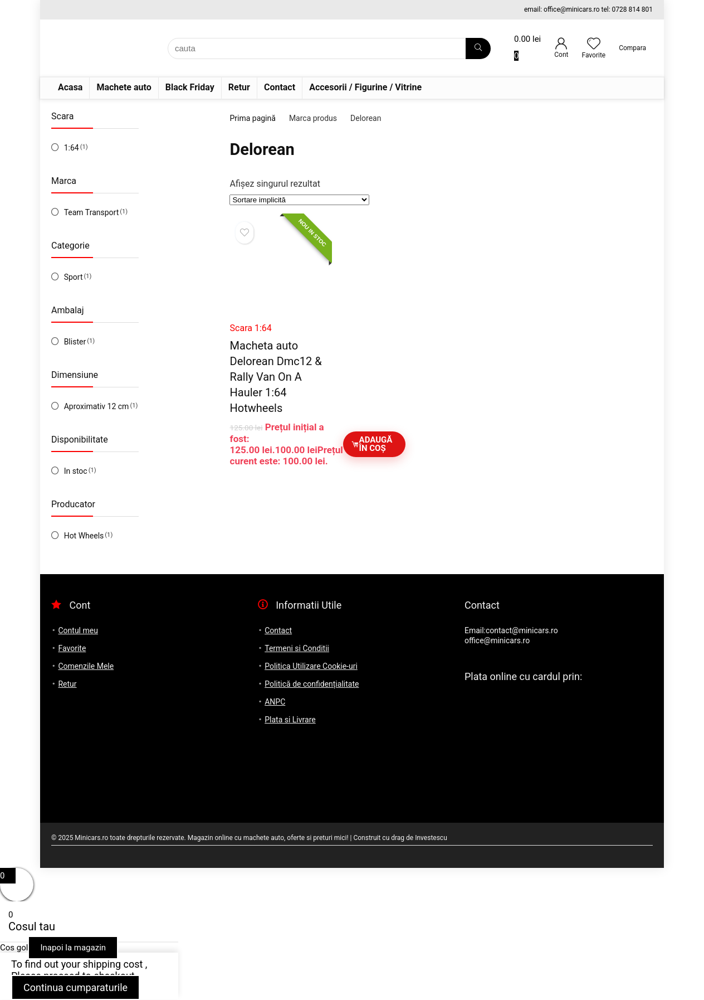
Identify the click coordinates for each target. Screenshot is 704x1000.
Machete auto (123, 87)
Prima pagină (252, 118)
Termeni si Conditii (297, 648)
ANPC (275, 701)
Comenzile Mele (86, 666)
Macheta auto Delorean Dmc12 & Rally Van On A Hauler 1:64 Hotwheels (276, 377)
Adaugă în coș (372, 444)
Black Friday (189, 87)
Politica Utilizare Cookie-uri (311, 666)
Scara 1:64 (251, 328)
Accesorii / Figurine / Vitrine (365, 87)
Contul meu (77, 630)
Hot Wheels (84, 535)
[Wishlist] (593, 44)
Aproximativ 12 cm (96, 406)
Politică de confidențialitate (312, 683)
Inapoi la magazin (73, 948)
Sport (73, 277)
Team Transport (91, 212)
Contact (279, 87)
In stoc (75, 471)
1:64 (71, 147)
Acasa (70, 87)
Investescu (431, 838)
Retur (239, 87)
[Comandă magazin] (299, 200)
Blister (75, 341)
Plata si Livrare (290, 719)
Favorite (72, 648)
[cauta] (478, 48)
